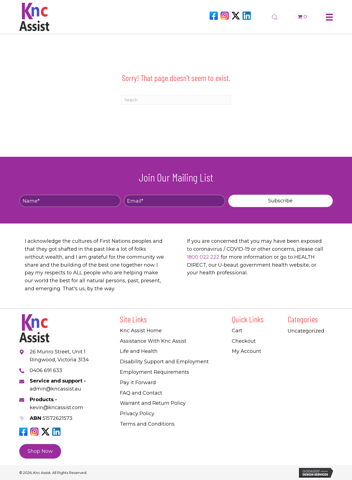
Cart (237, 331)
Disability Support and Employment (164, 362)
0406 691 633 (46, 370)
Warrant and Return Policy (153, 403)
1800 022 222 (203, 257)
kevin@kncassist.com (56, 407)
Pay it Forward (138, 382)
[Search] (176, 100)
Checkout (244, 341)
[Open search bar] (274, 16)
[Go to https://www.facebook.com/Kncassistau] (214, 16)
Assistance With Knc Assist (153, 341)
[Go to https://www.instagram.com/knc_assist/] (225, 16)
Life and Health (139, 351)
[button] (280, 201)
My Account (246, 351)
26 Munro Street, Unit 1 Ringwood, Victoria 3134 (59, 356)
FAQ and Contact (141, 393)
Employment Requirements (154, 372)
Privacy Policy (137, 414)
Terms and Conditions (147, 424)
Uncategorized (306, 331)
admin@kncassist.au (55, 389)
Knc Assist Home (141, 331)
